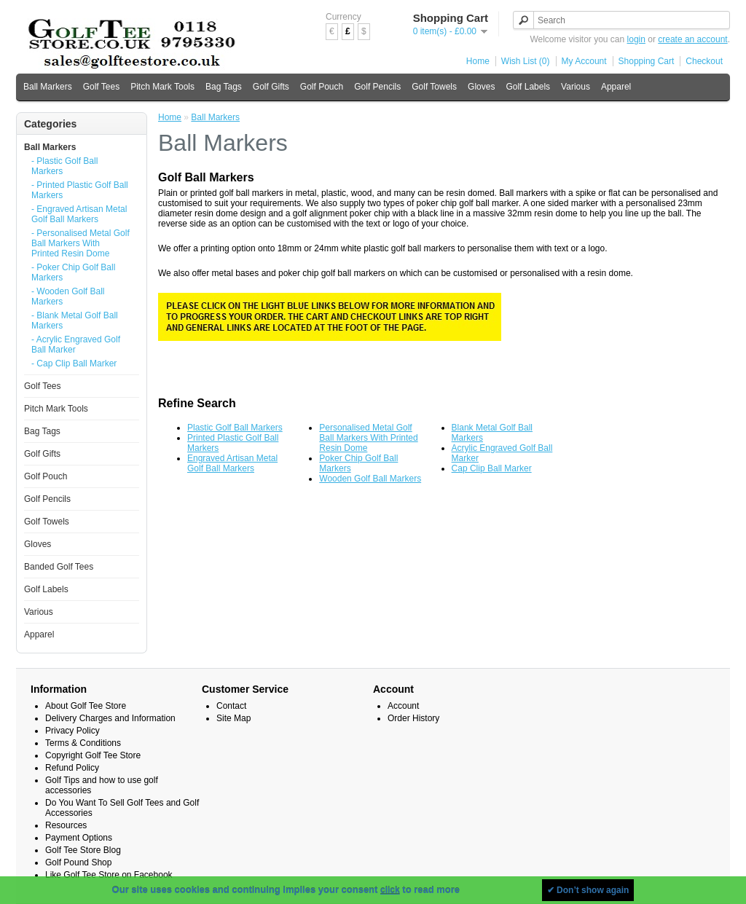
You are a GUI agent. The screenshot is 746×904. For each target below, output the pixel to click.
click (390, 890)
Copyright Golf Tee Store (93, 755)
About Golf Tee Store (85, 706)
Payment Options (78, 838)
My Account (584, 61)
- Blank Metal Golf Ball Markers (74, 320)
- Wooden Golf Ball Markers (68, 296)
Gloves (481, 87)
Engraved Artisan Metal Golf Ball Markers (232, 463)
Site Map (233, 718)
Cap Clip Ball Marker (492, 468)
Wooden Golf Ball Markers (370, 478)
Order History (413, 718)
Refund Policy (72, 768)
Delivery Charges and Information (110, 718)
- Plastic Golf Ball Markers (64, 166)
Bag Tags (223, 87)
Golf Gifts (271, 87)
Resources (66, 825)
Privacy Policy (72, 731)
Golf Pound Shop (78, 862)
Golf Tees (101, 87)
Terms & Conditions (83, 743)
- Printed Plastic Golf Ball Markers (79, 190)
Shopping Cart (647, 61)
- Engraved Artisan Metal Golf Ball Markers (79, 214)
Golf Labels (528, 87)
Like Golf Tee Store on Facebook (109, 875)
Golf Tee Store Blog (83, 850)
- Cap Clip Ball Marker (74, 363)
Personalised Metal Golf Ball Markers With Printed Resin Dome (368, 437)
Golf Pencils (377, 87)
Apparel (616, 87)
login (636, 39)
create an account (692, 39)
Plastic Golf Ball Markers (235, 427)
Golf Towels (434, 87)
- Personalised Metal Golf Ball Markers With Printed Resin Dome (80, 243)
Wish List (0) (525, 61)
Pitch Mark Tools (162, 87)
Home (478, 61)
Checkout (704, 61)
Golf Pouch (321, 87)
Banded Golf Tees (58, 567)
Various (575, 87)
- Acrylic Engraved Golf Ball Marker (75, 344)
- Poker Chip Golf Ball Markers (73, 272)
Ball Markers (47, 87)
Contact (231, 706)
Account (403, 706)
